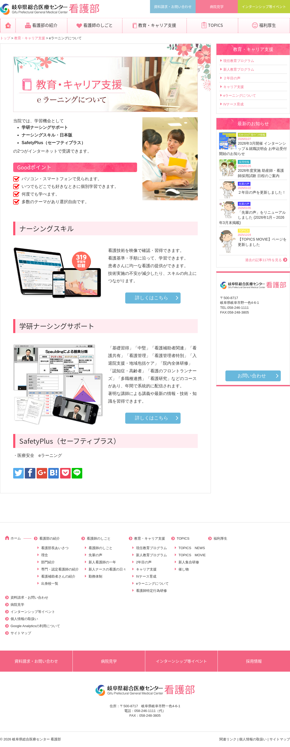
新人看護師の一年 (102, 562)
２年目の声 (231, 78)
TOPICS (215, 25)
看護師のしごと (98, 25)
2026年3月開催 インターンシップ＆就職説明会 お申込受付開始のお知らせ (253, 148)
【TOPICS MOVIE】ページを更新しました (262, 242)
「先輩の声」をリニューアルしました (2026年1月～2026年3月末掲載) (252, 217)
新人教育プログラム (238, 69)
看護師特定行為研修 (151, 591)
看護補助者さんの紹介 (58, 576)
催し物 (183, 569)
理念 (44, 555)
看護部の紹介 (44, 25)
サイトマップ (21, 633)
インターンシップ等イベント (264, 6)
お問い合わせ (252, 375)
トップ (5, 38)
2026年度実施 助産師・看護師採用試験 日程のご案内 (261, 173)
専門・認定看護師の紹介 (60, 569)
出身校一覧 (49, 583)
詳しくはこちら (151, 297)
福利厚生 (267, 25)
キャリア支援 (233, 87)
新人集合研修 (188, 562)
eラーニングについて (239, 95)
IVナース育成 (233, 104)
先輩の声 (95, 555)
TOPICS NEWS (191, 548)
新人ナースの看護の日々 (107, 569)
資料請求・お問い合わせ (173, 6)
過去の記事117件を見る (263, 260)
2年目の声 (144, 562)
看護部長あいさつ (55, 548)
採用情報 (254, 661)
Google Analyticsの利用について (35, 626)
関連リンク (227, 739)
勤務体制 (95, 576)
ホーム (16, 538)
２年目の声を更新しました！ (262, 192)
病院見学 (217, 6)
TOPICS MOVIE (192, 555)
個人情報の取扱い (24, 619)
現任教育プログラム (238, 61)
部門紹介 (48, 562)
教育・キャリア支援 (157, 25)
